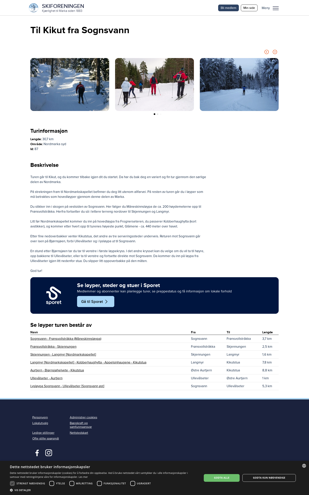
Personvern (40, 418)
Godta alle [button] (221, 477)
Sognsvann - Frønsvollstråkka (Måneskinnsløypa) (65, 339)
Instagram (48, 453)
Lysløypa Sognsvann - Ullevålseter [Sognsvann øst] (67, 386)
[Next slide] (275, 53)
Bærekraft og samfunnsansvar (81, 425)
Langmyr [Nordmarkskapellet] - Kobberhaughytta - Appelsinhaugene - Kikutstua (88, 363)
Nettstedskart (79, 433)
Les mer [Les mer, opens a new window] (83, 477)
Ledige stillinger (43, 433)
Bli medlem (228, 8)
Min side (249, 8)
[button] (272, 8)
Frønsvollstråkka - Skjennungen (53, 347)
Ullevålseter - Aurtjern (46, 379)
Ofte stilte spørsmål (45, 439)
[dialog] (154, 478)
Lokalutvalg (40, 423)
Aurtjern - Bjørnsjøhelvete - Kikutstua (57, 371)
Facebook (36, 453)
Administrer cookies (83, 418)
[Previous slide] (266, 53)
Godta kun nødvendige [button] (269, 477)
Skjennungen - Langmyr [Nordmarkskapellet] (63, 355)
